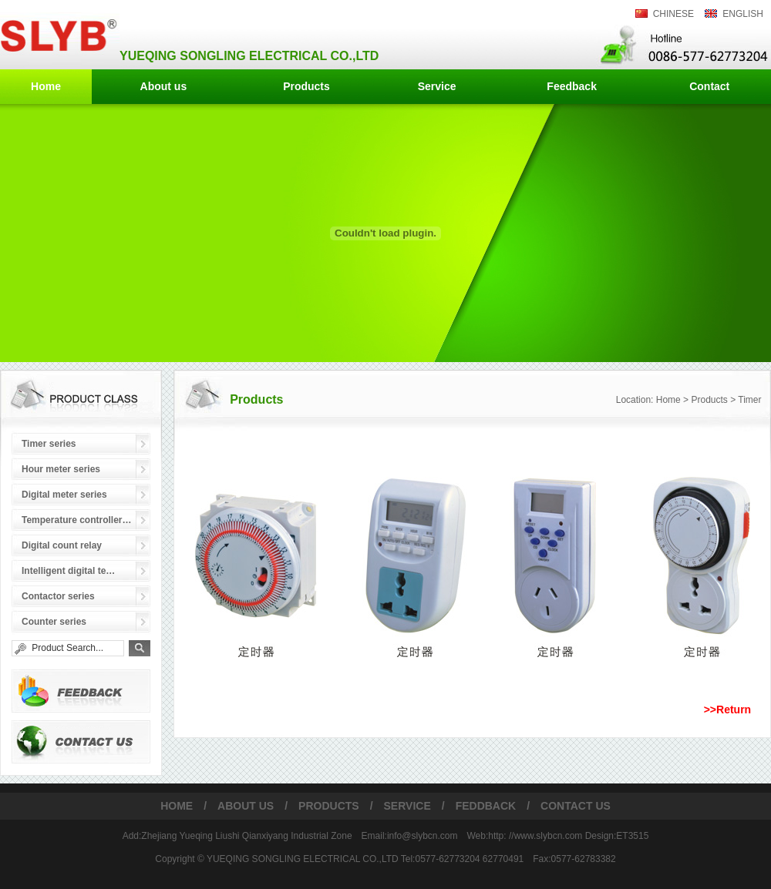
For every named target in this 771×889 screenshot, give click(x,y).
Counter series (54, 621)
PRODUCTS (328, 806)
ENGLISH (742, 13)
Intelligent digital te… (68, 570)
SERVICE (407, 806)
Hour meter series (61, 469)
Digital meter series (64, 494)
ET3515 (632, 835)
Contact (709, 86)
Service (437, 86)
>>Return (727, 709)
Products (306, 86)
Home (46, 86)
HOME (176, 806)
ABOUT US (245, 806)
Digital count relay (62, 545)
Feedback (572, 86)
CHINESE (673, 13)
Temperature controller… (76, 520)
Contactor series (58, 596)
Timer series (49, 443)
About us (163, 86)
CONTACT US (575, 806)
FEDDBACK (486, 806)
